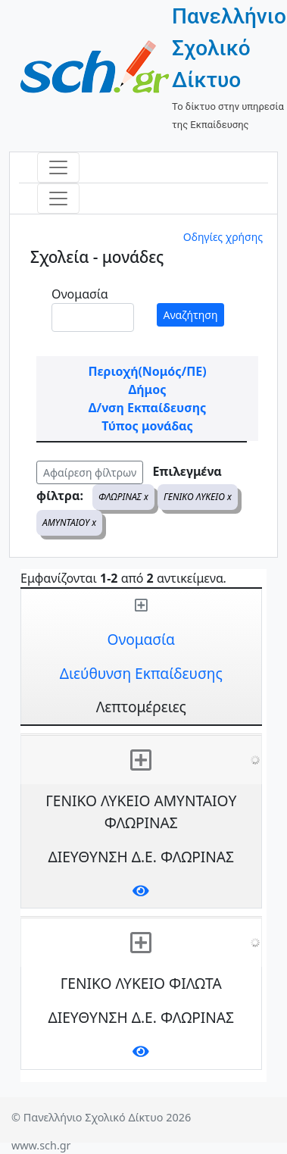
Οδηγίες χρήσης (223, 237)
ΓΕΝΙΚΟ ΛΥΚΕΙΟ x (198, 496)
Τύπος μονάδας (146, 426)
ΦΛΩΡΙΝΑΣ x (123, 496)
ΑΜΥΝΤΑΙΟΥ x (69, 522)
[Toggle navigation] (58, 167)
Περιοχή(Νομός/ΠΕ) (147, 371)
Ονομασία (79, 294)
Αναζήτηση (191, 315)
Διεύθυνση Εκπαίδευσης (141, 673)
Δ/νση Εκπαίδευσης (147, 407)
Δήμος (148, 389)
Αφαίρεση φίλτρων (89, 472)
